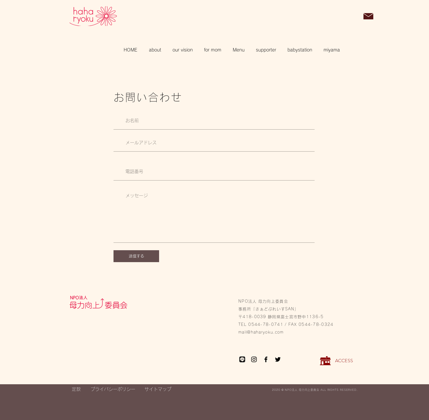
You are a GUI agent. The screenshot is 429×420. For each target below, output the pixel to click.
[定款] (76, 389)
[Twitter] (278, 359)
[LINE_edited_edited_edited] (242, 359)
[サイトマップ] (158, 389)
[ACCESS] (344, 360)
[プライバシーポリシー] (112, 389)
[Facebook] (266, 359)
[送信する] (136, 256)
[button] (353, 16)
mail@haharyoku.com (261, 332)
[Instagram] (254, 359)
